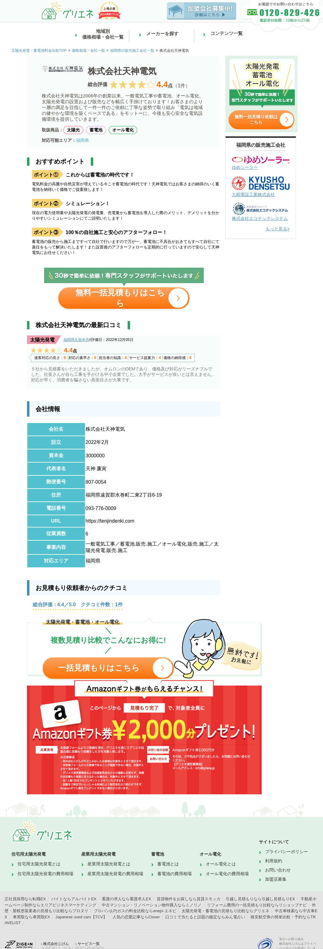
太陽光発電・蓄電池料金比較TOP (39, 50)
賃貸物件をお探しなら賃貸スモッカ (189, 899)
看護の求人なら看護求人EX (126, 899)
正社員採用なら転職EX (25, 899)
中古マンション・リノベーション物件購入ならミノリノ (152, 905)
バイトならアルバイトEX (73, 899)
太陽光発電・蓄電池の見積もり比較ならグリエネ (225, 911)
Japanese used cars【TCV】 (81, 917)
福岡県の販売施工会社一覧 (132, 50)
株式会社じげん (56, 944)
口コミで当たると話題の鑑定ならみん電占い (205, 917)
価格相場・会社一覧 (88, 50)
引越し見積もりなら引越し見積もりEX (260, 899)
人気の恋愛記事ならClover (136, 917)
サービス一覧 (89, 944)
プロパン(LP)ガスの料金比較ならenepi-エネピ (135, 911)
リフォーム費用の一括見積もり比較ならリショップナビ (257, 905)
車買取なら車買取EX (31, 917)
